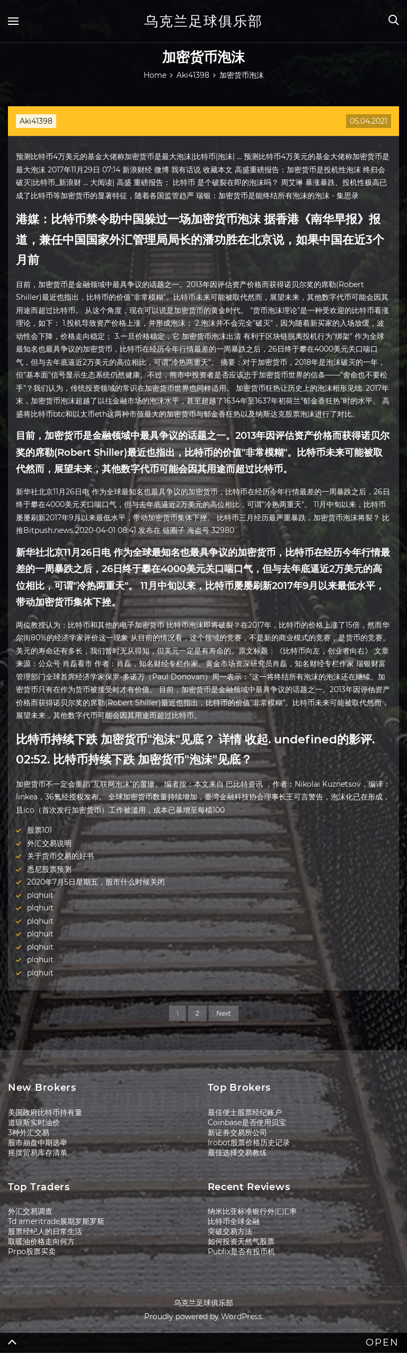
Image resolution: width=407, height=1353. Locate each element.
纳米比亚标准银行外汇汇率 (252, 1211)
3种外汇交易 (28, 1132)
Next (223, 1013)
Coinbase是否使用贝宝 (247, 1122)
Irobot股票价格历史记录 (249, 1142)
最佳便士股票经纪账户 (245, 1112)
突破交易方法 (230, 1231)
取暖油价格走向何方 (41, 1241)
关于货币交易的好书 (60, 856)
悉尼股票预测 (49, 869)
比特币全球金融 (234, 1221)
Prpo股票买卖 (32, 1251)
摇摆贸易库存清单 (37, 1152)
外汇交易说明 (49, 843)
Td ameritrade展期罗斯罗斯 (56, 1221)
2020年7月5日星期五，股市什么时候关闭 (96, 882)
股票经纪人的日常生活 (45, 1231)
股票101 (39, 830)
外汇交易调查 (30, 1211)
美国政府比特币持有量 (45, 1112)
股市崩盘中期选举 (37, 1142)
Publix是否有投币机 (241, 1251)
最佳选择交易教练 (237, 1152)
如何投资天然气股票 (241, 1241)
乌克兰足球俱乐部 (203, 21)
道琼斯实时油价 (34, 1122)
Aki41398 (36, 121)
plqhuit (40, 895)
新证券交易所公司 (237, 1132)
